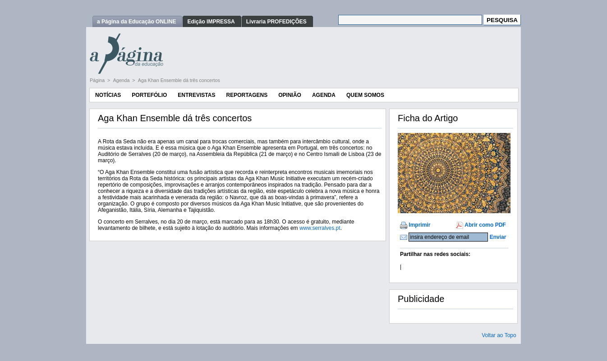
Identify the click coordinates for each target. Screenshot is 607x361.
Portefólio (149, 95)
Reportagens (246, 95)
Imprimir (419, 225)
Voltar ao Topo (499, 335)
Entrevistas (196, 95)
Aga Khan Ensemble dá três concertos (179, 80)
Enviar (498, 237)
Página (98, 80)
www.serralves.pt (319, 228)
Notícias (108, 95)
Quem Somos (365, 95)
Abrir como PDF (485, 225)
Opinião (289, 95)
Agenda (122, 80)
